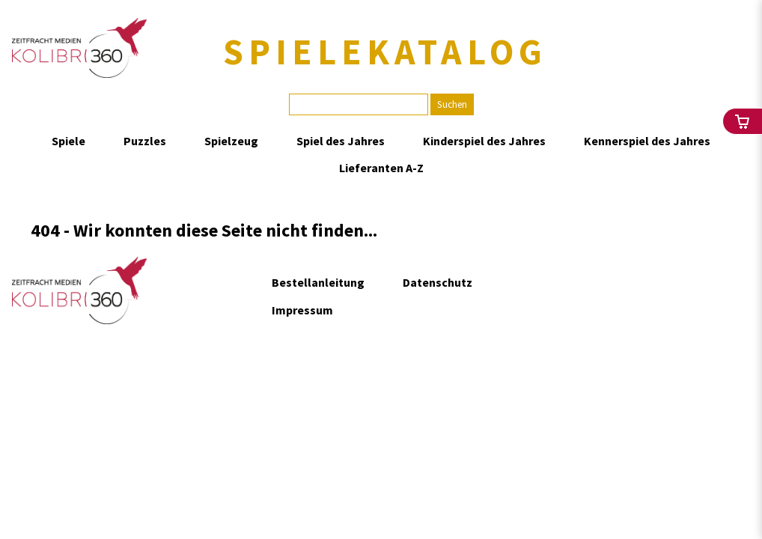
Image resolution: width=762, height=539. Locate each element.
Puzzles (145, 140)
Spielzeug (231, 140)
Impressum (302, 309)
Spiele (68, 140)
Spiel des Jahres (340, 140)
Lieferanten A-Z (381, 167)
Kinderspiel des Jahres (484, 140)
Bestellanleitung (318, 282)
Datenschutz (437, 282)
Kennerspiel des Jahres (647, 140)
